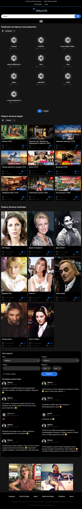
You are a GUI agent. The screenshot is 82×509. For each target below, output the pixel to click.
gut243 (49, 413)
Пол (3, 357)
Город (4, 365)
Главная (11, 496)
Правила (62, 496)
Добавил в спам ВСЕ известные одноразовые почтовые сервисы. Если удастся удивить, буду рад (20, 390)
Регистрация (38, 4)
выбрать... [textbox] (8, 360)
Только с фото (10, 374)
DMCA (72, 496)
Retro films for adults (51, 1)
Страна (44, 357)
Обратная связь (48, 496)
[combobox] (21, 360)
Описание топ (48, 419)
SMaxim (10, 382)
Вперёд (46, 111)
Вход (46, 4)
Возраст (44, 365)
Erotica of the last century (34, 1)
